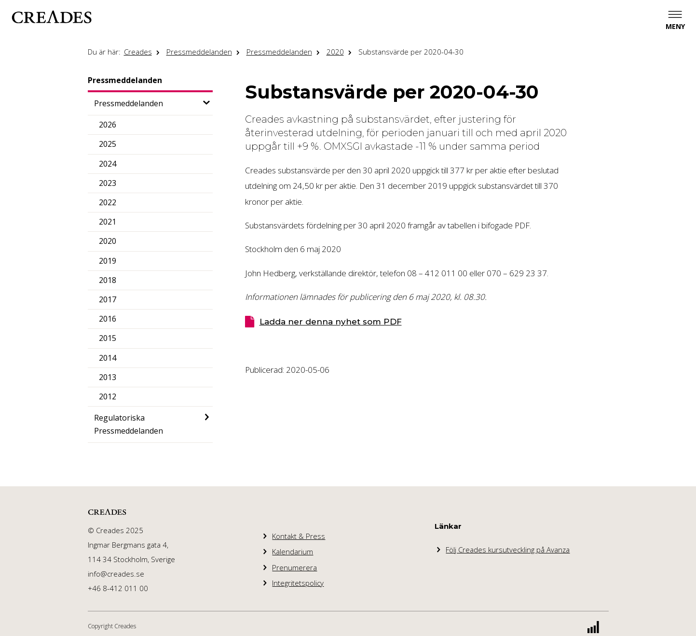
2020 (335, 52)
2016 (107, 318)
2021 (107, 221)
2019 (107, 260)
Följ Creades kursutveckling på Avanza (508, 549)
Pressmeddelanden (199, 52)
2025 (107, 144)
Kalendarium (292, 551)
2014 (107, 358)
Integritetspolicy (298, 583)
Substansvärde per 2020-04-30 (411, 52)
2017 (107, 299)
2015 (107, 338)
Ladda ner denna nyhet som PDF (330, 321)
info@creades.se (116, 574)
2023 (107, 183)
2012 (107, 396)
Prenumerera (294, 567)
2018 (107, 280)
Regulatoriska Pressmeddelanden (128, 424)
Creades (138, 52)
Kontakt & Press (298, 536)
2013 (107, 377)
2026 (107, 124)
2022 (107, 202)
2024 (107, 163)
